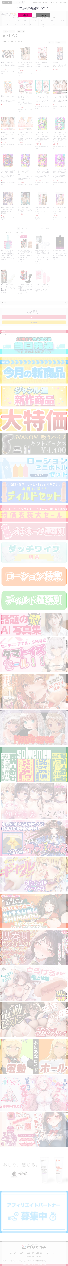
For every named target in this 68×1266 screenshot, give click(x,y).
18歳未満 (43, 15)
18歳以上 (25, 15)
